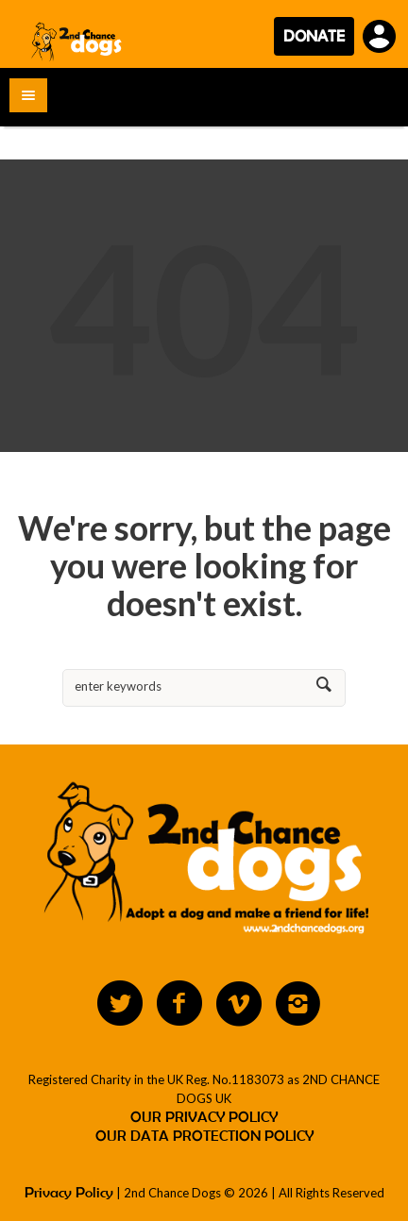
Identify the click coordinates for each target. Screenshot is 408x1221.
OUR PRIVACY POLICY (204, 1117)
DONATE (314, 35)
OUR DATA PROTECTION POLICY (204, 1136)
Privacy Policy (69, 1192)
